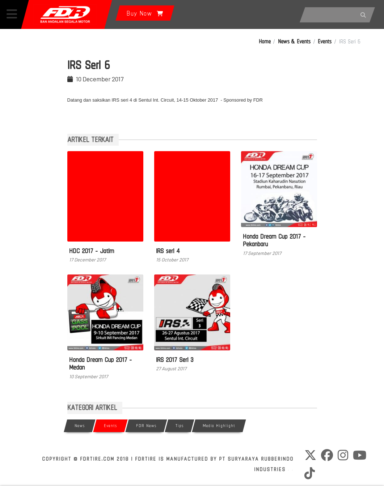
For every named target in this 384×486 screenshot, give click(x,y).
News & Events (294, 41)
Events (325, 41)
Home (265, 41)
